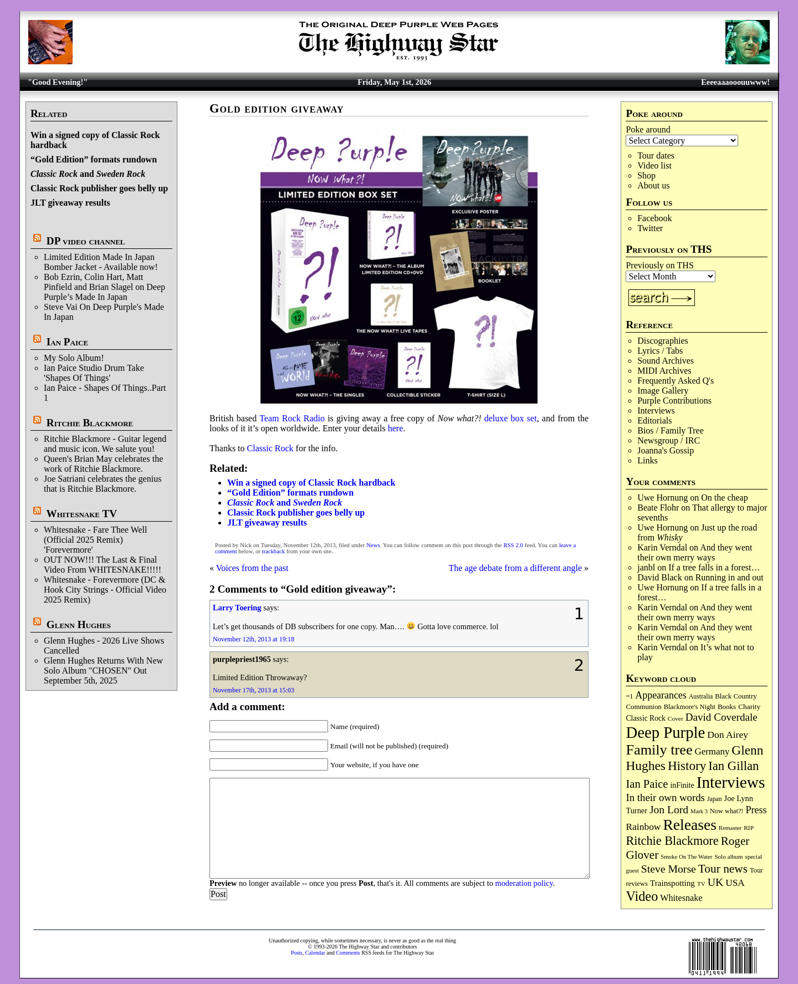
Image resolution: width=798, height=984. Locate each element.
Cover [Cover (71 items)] (675, 718)
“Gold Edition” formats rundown (93, 159)
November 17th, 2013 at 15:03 (253, 690)
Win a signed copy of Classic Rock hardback (311, 482)
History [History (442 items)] (687, 765)
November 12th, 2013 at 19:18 (253, 639)
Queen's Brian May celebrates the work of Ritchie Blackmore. (103, 463)
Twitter (650, 228)
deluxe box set (510, 418)
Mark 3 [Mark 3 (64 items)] (699, 811)
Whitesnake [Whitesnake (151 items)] (681, 898)
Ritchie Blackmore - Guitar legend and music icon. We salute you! (105, 443)
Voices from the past (252, 568)
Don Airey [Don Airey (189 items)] (727, 734)
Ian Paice (67, 342)
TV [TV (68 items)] (701, 883)
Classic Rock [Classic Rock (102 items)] (645, 718)
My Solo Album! (74, 358)
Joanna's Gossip (665, 450)
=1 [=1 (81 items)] (629, 696)
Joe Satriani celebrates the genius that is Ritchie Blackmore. (102, 483)
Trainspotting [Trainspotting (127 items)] (672, 883)
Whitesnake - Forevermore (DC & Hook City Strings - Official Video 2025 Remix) (105, 589)
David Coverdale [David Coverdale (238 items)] (722, 717)
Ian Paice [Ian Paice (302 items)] (647, 784)
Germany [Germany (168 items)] (712, 751)
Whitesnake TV (81, 513)
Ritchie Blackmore (90, 423)
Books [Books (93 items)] (727, 706)
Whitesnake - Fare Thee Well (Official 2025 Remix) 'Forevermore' (95, 539)
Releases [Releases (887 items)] (689, 824)
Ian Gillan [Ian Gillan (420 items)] (733, 766)
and (87, 174)
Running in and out (729, 577)
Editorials (654, 420)
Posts (297, 953)
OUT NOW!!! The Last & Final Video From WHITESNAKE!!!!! (102, 564)
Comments (348, 953)
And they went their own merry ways (694, 552)
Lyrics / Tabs (660, 350)
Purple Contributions (674, 400)
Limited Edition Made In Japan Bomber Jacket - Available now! (101, 262)
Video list (654, 165)
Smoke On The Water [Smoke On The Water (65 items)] (686, 856)
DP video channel (86, 241)
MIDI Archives (664, 370)
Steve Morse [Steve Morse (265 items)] (668, 869)
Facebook (654, 218)
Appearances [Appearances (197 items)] (660, 695)
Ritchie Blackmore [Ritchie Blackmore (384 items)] (672, 841)
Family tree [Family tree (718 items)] (659, 750)
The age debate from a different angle (515, 568)
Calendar (315, 953)
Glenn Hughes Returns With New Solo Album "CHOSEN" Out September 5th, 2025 (103, 670)
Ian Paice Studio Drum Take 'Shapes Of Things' (94, 373)
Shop (646, 175)
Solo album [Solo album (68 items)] (728, 856)
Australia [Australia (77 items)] (701, 696)
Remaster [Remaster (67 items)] (730, 827)
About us (653, 185)
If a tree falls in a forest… (714, 567)
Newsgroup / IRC (668, 440)
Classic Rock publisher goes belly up (99, 188)
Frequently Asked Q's (675, 380)
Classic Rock (270, 448)
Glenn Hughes (79, 624)
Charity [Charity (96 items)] (749, 706)
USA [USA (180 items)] (735, 883)
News (373, 545)
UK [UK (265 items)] (715, 882)
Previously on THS (659, 265)
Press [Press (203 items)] (755, 809)
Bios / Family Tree (670, 430)
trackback (273, 551)
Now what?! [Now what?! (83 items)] (726, 811)
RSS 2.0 (513, 545)
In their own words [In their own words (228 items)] (665, 797)
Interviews (656, 410)
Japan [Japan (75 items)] (714, 799)
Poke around (648, 129)
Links (647, 460)
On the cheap (724, 497)
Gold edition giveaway (276, 108)
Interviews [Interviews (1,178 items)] (731, 782)
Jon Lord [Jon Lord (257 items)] (668, 809)
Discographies (662, 340)
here (395, 428)
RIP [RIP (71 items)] (749, 827)
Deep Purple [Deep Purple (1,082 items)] (665, 732)
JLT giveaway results (70, 202)
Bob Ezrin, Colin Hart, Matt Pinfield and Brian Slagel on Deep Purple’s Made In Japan (104, 287)
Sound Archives (665, 360)
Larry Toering (237, 607)
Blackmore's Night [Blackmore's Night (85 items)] (689, 707)
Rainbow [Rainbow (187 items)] (643, 826)
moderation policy (524, 883)
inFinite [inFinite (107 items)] (682, 785)
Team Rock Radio (292, 418)
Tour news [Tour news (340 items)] (723, 868)
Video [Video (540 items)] (642, 896)
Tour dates (655, 155)
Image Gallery (662, 390)
